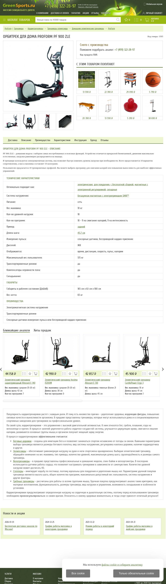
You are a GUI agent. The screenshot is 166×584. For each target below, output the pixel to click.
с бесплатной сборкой (122, 184)
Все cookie (78, 573)
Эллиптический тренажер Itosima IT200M (61, 381)
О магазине (38, 578)
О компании (42, 13)
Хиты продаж (42, 330)
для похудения (101, 184)
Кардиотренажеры (35, 28)
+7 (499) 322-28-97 (125, 50)
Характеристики (62, 140)
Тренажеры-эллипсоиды (57, 28)
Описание (26, 140)
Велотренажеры (21, 461)
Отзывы (95, 13)
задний (81, 226)
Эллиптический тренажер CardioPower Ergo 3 (137, 381)
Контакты (106, 13)
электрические (85, 184)
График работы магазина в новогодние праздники (58, 528)
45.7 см (81, 233)
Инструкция (80, 140)
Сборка (8, 581)
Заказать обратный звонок (88, 7)
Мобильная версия (154, 4)
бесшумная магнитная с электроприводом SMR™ (103, 195)
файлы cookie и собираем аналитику (122, 564)
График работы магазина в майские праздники (139, 528)
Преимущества (42, 140)
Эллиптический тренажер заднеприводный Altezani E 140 (20, 381)
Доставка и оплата (60, 13)
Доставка (12, 140)
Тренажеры (19, 28)
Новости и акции (14, 513)
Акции (86, 13)
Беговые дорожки (22, 441)
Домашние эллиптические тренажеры (88, 28)
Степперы (18, 471)
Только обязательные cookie (136, 573)
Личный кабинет (154, 13)
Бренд (93, 140)
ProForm (8, 28)
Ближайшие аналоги (16, 330)
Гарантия (75, 13)
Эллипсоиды (19, 451)
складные (112, 189)
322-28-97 (60, 6)
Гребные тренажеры (23, 481)
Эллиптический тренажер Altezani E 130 (97, 381)
